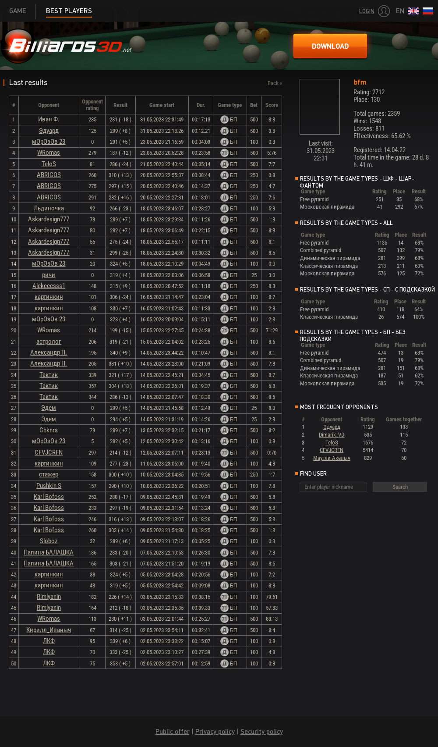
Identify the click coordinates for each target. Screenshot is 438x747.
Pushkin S (48, 486)
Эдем (48, 408)
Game (17, 10)
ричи (48, 275)
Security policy (261, 731)
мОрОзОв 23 (48, 142)
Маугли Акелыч (331, 458)
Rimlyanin (49, 597)
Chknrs (48, 430)
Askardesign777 (48, 219)
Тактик (48, 375)
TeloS (49, 164)
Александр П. (48, 352)
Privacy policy (215, 731)
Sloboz (49, 541)
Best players (69, 10)
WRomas (48, 153)
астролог (48, 341)
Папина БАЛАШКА (49, 552)
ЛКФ (49, 641)
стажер (48, 474)
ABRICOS (49, 175)
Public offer (172, 731)
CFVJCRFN (49, 452)
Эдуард (49, 131)
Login (366, 11)
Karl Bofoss (49, 497)
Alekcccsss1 (48, 286)
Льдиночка (49, 208)
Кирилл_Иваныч (48, 630)
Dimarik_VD (331, 434)
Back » (275, 83)
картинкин (49, 297)
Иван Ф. (49, 119)
